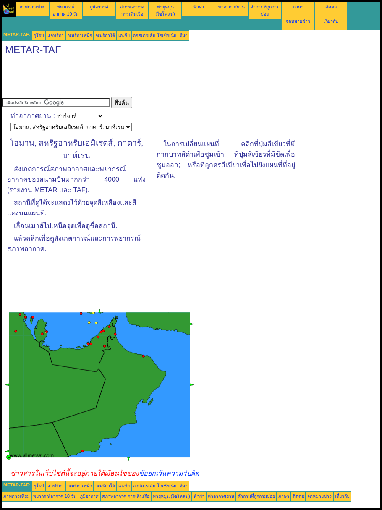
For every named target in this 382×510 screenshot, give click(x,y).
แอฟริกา (55, 35)
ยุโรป (39, 35)
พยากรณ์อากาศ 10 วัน (54, 496)
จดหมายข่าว (298, 21)
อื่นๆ (184, 35)
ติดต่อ (331, 6)
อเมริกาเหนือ (79, 35)
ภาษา (298, 6)
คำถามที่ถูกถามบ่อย (256, 496)
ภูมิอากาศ (98, 6)
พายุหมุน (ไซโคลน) (171, 496)
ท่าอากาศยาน (231, 6)
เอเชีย (124, 35)
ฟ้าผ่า (198, 6)
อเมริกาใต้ (105, 35)
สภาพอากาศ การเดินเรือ (125, 496)
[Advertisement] (154, 78)
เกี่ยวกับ (331, 21)
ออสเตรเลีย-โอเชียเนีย (154, 35)
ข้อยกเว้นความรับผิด (169, 473)
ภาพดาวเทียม (32, 6)
